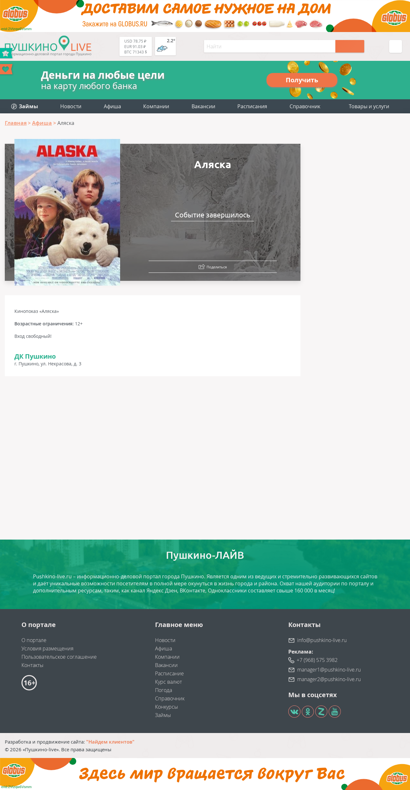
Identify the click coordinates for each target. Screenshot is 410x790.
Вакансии (203, 106)
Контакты (32, 665)
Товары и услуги (369, 106)
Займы (163, 715)
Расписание (169, 673)
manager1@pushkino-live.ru (329, 669)
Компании (156, 106)
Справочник (305, 106)
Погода (163, 690)
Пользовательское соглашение (59, 656)
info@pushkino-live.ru (322, 640)
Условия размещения (47, 648)
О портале (33, 640)
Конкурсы (166, 706)
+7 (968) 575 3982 (317, 660)
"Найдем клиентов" (110, 741)
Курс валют (168, 681)
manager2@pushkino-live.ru (329, 679)
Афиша (112, 106)
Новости (70, 106)
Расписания (252, 106)
